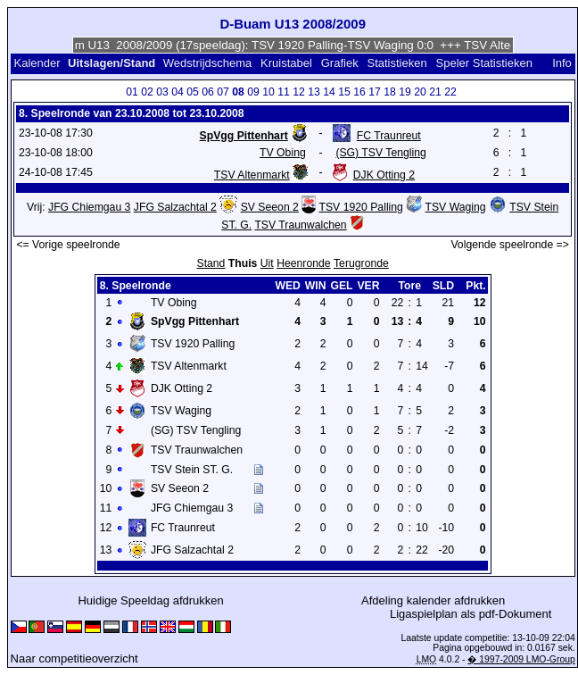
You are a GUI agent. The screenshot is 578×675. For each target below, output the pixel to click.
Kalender (36, 63)
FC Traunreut (389, 135)
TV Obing (283, 152)
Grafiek (340, 63)
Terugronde (361, 263)
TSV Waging (455, 207)
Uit (267, 263)
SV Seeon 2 (270, 207)
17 (374, 92)
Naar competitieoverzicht (74, 658)
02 (147, 92)
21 (435, 92)
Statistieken (396, 63)
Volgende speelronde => (509, 244)
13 (314, 92)
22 (450, 92)
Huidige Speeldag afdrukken (150, 600)
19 (405, 92)
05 (192, 92)
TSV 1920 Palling (360, 207)
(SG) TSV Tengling (380, 152)
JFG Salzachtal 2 (175, 207)
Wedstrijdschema (207, 63)
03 (162, 92)
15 (344, 92)
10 (268, 92)
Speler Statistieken (484, 63)
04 (177, 92)
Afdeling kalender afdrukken (433, 600)
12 (299, 92)
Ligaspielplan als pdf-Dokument (470, 614)
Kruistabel (286, 63)
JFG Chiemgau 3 (89, 207)
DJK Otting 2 (384, 175)
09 (253, 92)
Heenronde (303, 263)
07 (223, 92)
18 (390, 92)
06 (208, 92)
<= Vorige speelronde (68, 244)
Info (562, 63)
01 (132, 92)
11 (283, 92)
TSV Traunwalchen (300, 225)
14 (329, 92)
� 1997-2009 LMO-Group (520, 659)
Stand (210, 263)
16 (359, 92)
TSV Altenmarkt (252, 175)
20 (420, 92)
